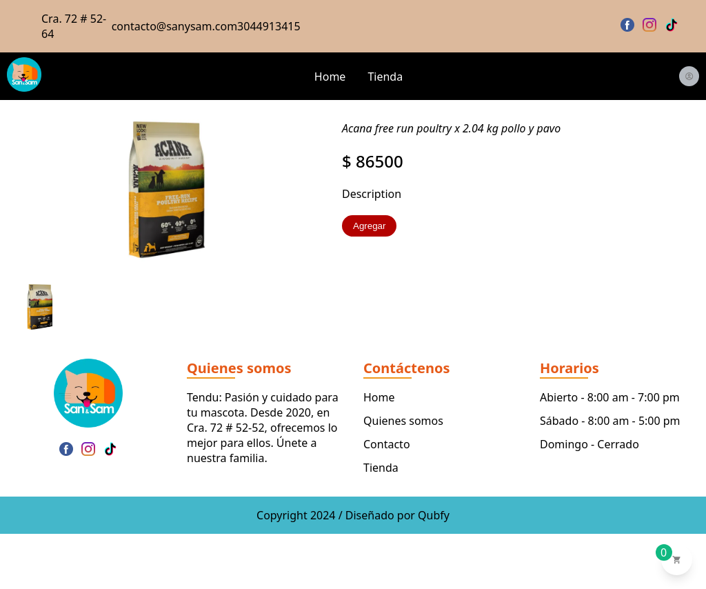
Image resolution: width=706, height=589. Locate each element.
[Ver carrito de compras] (676, 559)
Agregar (369, 226)
